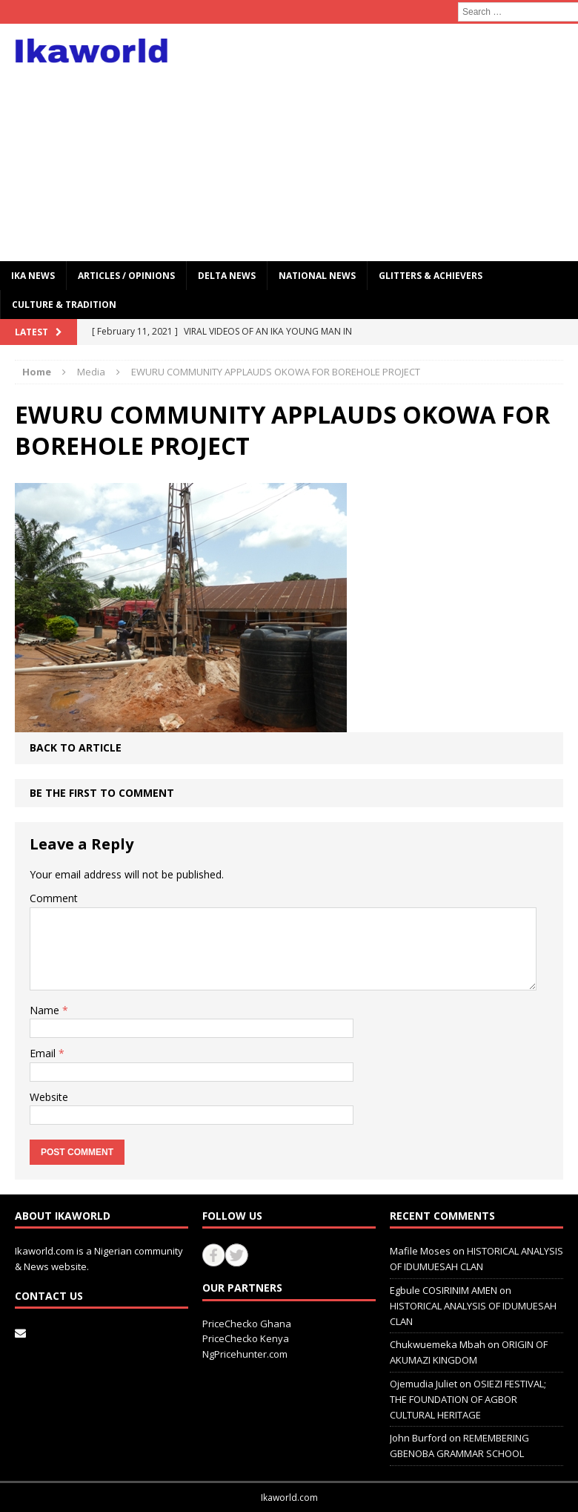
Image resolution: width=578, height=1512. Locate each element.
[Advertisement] (390, 142)
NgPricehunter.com (245, 1354)
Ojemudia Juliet (423, 1383)
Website (49, 1097)
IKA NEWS (33, 275)
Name (46, 1010)
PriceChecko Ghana (246, 1323)
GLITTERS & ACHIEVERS (430, 275)
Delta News (227, 275)
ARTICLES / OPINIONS (126, 275)
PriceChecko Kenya (245, 1338)
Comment (54, 898)
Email (44, 1053)
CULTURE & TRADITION (64, 304)
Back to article (76, 747)
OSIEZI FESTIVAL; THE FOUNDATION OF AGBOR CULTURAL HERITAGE (468, 1399)
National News (317, 275)
